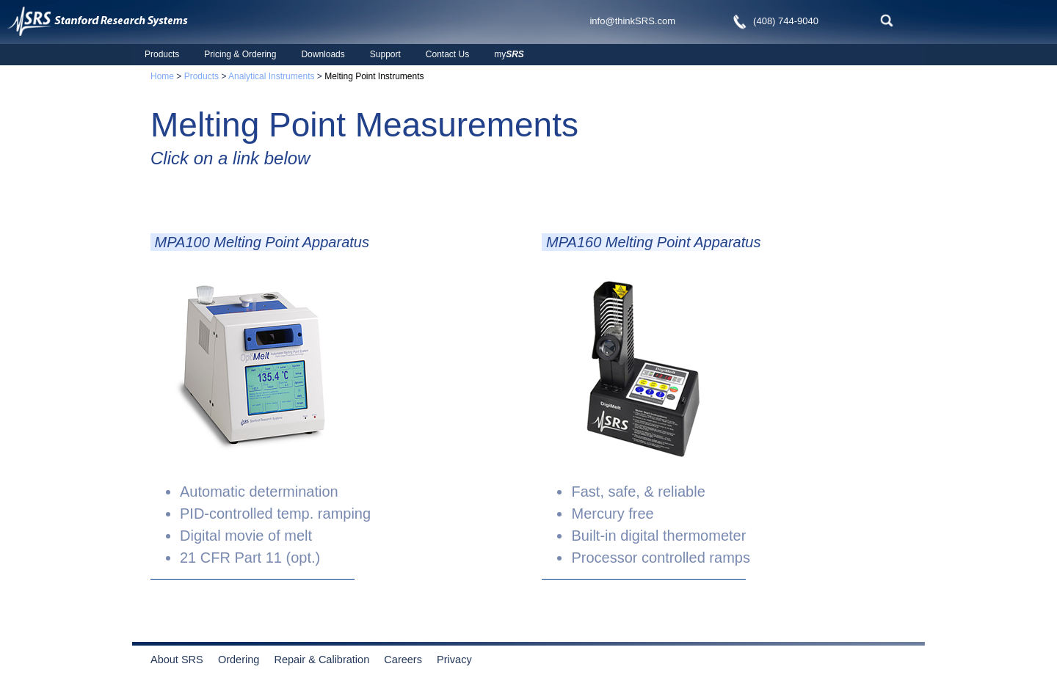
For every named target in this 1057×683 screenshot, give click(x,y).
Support (385, 54)
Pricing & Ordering (240, 54)
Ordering (245, 659)
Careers (403, 659)
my (509, 54)
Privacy (454, 659)
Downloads (322, 54)
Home (162, 76)
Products (162, 54)
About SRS (182, 659)
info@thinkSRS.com (632, 20)
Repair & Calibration (321, 659)
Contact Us (447, 54)
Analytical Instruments (271, 76)
